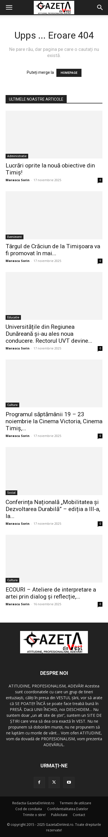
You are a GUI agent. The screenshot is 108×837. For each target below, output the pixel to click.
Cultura (12, 405)
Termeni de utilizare (75, 803)
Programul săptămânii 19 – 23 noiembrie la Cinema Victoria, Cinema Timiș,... (54, 421)
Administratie (17, 156)
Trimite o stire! (34, 814)
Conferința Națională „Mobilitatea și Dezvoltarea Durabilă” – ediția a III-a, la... (53, 509)
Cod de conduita (28, 809)
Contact (79, 814)
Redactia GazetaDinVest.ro (33, 803)
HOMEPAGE (69, 73)
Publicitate (59, 814)
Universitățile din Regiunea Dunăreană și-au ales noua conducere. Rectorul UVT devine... (49, 333)
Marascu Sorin (18, 180)
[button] (9, 7)
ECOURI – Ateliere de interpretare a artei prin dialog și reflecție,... (51, 593)
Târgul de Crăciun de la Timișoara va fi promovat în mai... (53, 250)
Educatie (13, 317)
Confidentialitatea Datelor (67, 809)
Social (11, 493)
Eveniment (14, 237)
